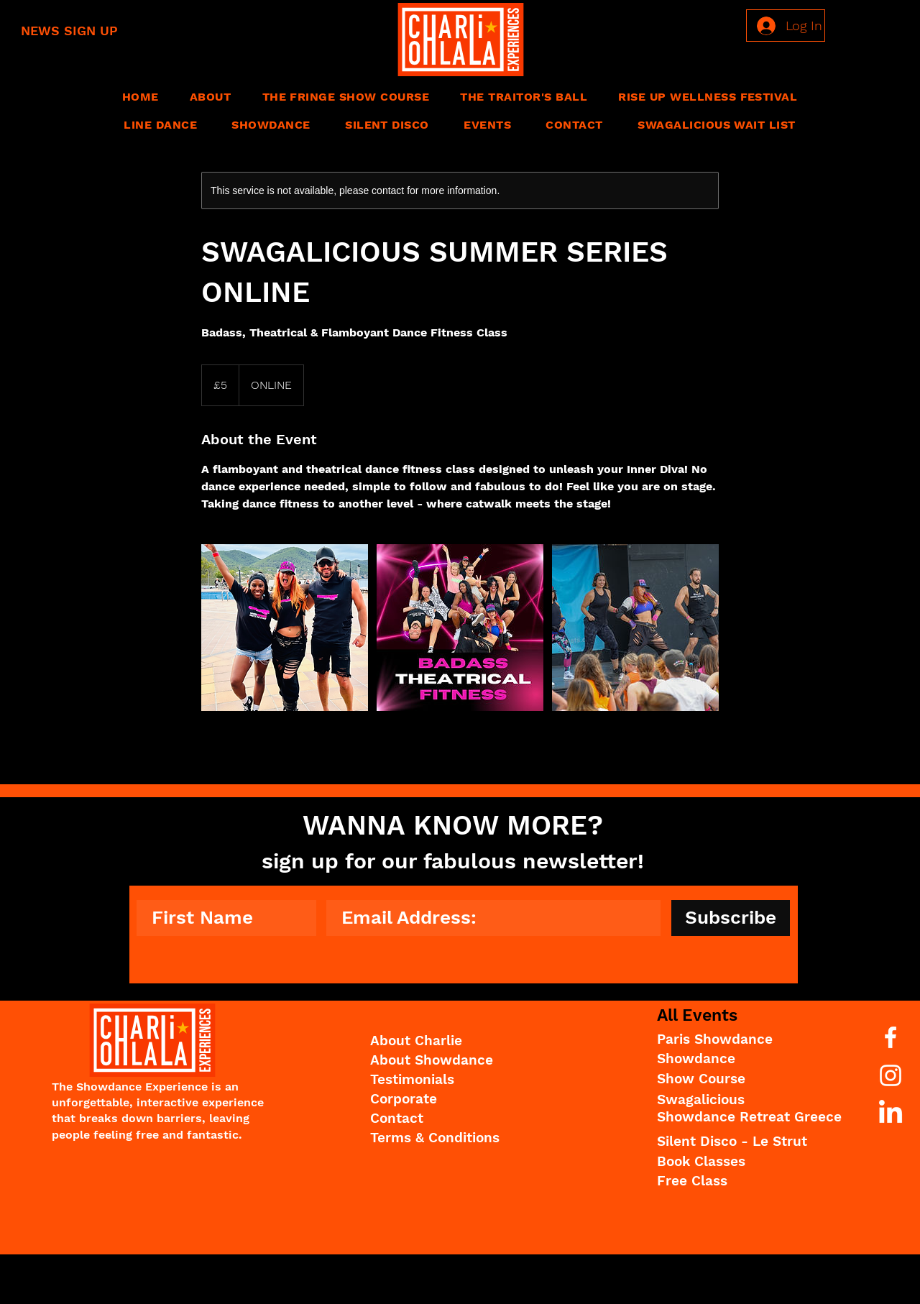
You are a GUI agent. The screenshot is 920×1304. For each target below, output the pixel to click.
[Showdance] (734, 1059)
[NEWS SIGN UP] (87, 31)
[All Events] (734, 1016)
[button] (210, 97)
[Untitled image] (284, 627)
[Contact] (448, 1119)
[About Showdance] (448, 1061)
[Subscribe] (730, 918)
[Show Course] (734, 1079)
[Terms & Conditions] (448, 1138)
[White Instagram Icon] (890, 1075)
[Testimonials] (448, 1080)
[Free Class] (734, 1182)
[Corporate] (448, 1100)
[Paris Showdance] (732, 1040)
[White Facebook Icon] (890, 1037)
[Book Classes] (734, 1162)
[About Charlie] (448, 1041)
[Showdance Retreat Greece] (749, 1118)
